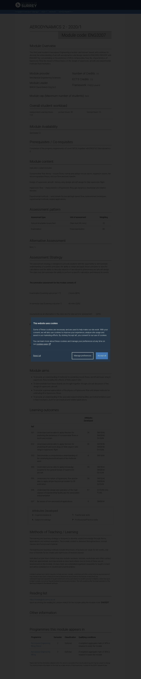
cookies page (43, 344)
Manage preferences (82, 356)
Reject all (37, 356)
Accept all (102, 356)
